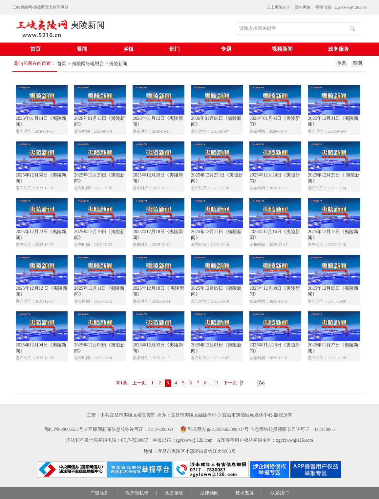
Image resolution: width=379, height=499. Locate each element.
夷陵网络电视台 (88, 63)
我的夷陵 (302, 7)
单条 (341, 63)
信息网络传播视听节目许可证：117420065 (292, 429)
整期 (357, 63)
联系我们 (279, 492)
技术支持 (244, 492)
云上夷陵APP (278, 7)
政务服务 (338, 49)
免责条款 (174, 492)
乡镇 (128, 49)
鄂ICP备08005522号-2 (65, 429)
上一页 (139, 382)
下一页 (230, 382)
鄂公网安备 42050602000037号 (218, 429)
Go (261, 382)
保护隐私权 (136, 492)
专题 (226, 49)
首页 (35, 49)
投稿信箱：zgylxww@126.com (341, 7)
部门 (174, 49)
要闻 (82, 49)
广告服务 (99, 492)
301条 (121, 382)
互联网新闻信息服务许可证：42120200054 (130, 429)
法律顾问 (209, 492)
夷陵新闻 (88, 25)
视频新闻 (282, 49)
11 (216, 382)
